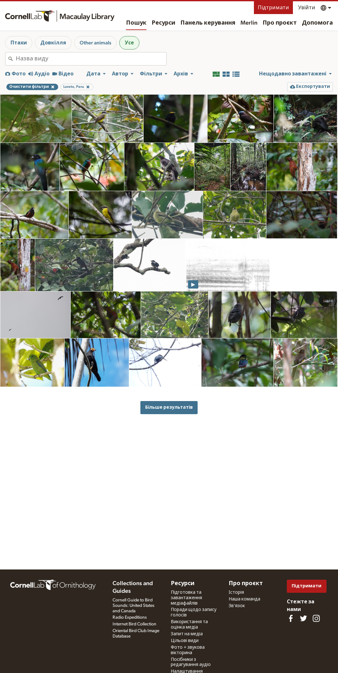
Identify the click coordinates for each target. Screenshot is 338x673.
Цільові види (185, 640)
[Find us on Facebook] (291, 618)
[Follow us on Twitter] (303, 618)
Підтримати (273, 7)
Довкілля (53, 42)
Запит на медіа (187, 634)
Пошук (136, 23)
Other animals (95, 42)
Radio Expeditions (130, 617)
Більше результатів (169, 407)
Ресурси (163, 23)
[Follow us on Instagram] (316, 618)
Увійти (306, 7)
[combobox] (91, 58)
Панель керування (207, 23)
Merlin (248, 23)
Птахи (19, 42)
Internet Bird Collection (134, 624)
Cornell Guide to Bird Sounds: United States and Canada (133, 605)
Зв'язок (237, 606)
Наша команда (244, 599)
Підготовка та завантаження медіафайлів (186, 598)
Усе (129, 42)
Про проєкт (280, 23)
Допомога (317, 23)
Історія (236, 592)
